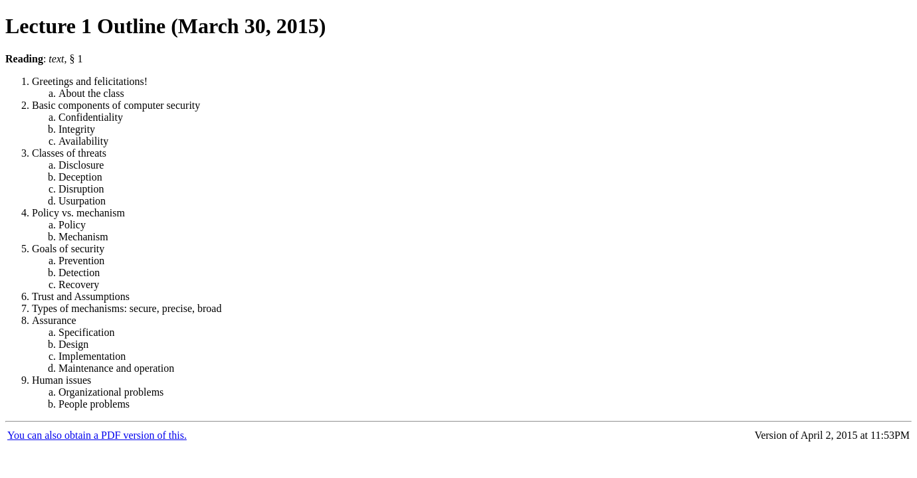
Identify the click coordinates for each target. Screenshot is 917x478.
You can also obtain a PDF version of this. (97, 435)
